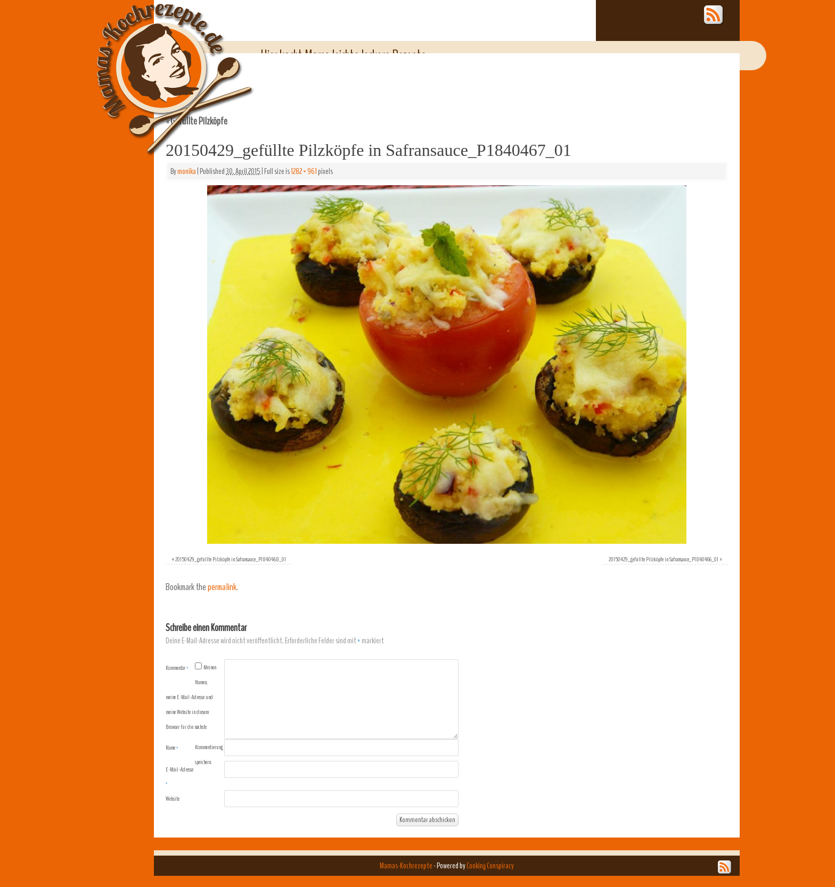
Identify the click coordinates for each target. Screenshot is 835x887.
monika (186, 171)
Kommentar (177, 668)
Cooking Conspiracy (490, 866)
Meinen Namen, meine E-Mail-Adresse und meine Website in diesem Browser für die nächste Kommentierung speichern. (194, 714)
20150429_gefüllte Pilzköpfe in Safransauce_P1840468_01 (230, 559)
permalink (222, 587)
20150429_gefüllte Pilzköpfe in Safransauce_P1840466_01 (663, 559)
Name (172, 747)
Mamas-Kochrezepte (159, 66)
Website (172, 798)
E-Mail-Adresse (179, 776)
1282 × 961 (304, 171)
